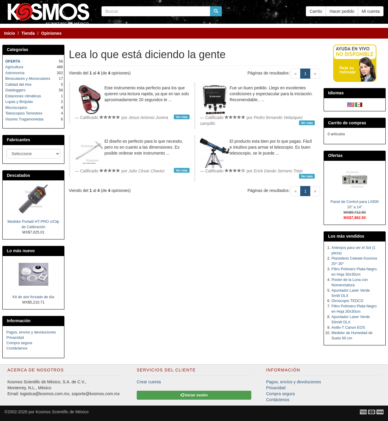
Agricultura (14, 67)
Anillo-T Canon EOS (348, 327)
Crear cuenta (149, 381)
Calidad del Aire (18, 84)
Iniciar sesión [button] (194, 395)
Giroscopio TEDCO (347, 301)
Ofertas (335, 155)
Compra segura (19, 343)
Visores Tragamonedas (24, 119)
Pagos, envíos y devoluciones (31, 332)
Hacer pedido (342, 11)
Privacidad (15, 338)
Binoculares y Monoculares (27, 79)
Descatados (18, 175)
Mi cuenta (371, 11)
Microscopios (16, 108)
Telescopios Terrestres (23, 113)
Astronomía (14, 73)
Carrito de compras (347, 122)
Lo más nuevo (21, 250)
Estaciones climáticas (23, 96)
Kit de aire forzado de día (33, 297)
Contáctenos (17, 348)
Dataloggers (15, 90)
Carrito (316, 11)
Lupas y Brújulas (19, 102)
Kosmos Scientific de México (62, 411)
